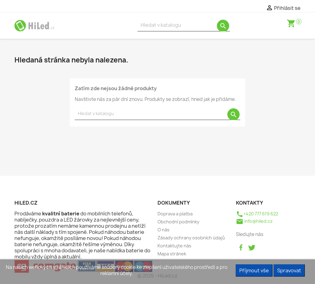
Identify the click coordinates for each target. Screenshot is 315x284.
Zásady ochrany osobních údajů (191, 238)
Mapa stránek (172, 254)
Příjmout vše (254, 270)
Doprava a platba (175, 214)
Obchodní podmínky (178, 222)
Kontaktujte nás (174, 246)
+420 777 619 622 (257, 214)
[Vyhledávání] (184, 25)
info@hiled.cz (254, 221)
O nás (163, 230)
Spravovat (289, 270)
